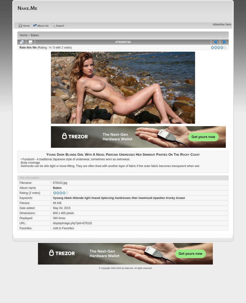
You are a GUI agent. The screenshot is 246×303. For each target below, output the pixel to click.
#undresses (123, 198)
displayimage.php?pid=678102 (72, 223)
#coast (180, 198)
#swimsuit (145, 198)
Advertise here (222, 24)
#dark (68, 198)
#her (135, 198)
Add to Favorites (63, 228)
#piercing (107, 198)
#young (58, 198)
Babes (57, 188)
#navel (95, 198)
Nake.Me (128, 268)
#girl (87, 198)
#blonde (78, 198)
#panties (159, 198)
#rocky (170, 198)
